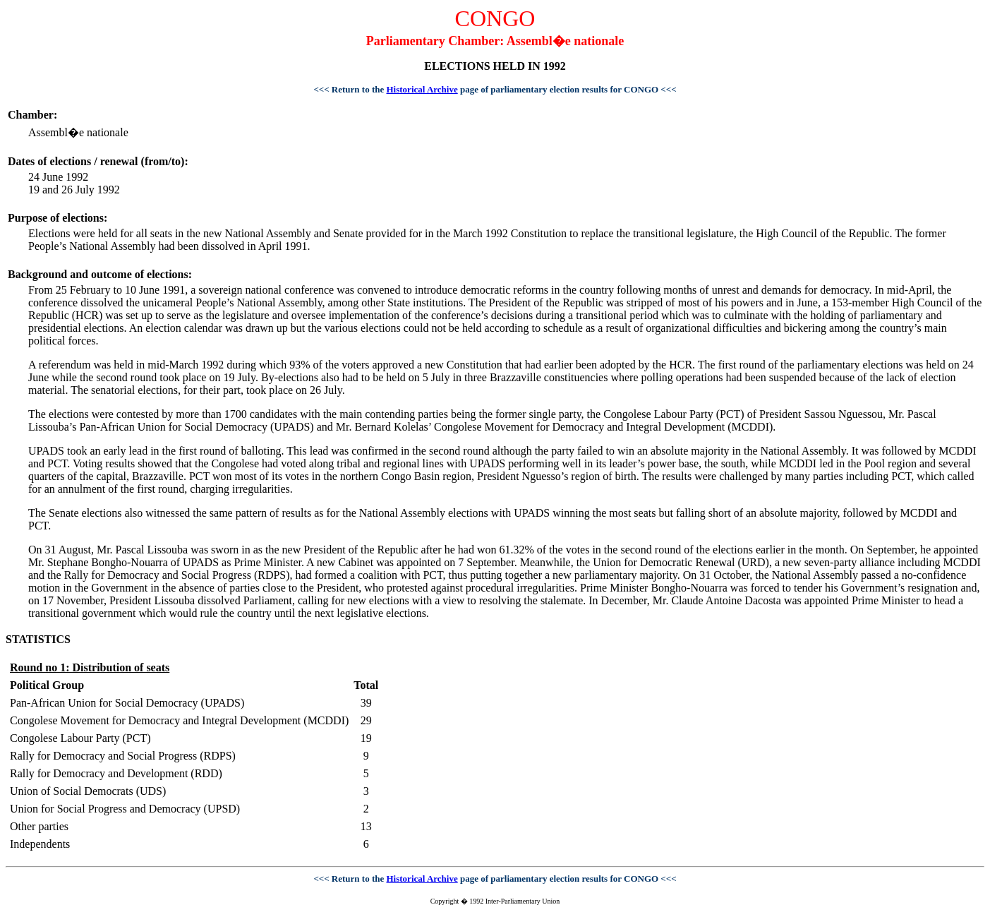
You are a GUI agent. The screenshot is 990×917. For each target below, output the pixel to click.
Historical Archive (422, 89)
